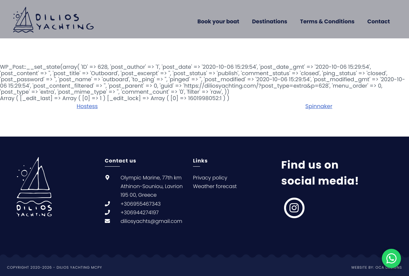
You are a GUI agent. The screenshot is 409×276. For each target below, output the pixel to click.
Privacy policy (210, 177)
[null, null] (294, 207)
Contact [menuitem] (378, 21)
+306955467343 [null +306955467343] (140, 204)
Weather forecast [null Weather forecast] (215, 186)
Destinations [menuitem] (269, 21)
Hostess (87, 106)
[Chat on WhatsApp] (391, 258)
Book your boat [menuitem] (218, 21)
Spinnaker (318, 106)
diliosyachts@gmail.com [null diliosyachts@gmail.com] (151, 221)
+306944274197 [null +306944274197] (139, 212)
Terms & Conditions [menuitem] (327, 21)
